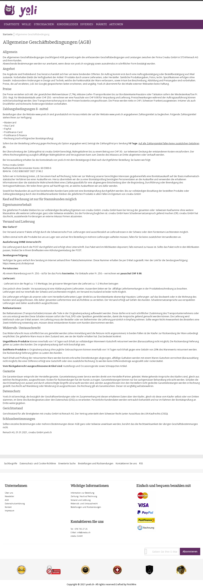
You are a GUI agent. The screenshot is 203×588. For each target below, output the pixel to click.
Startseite (8, 34)
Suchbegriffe (10, 463)
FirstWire (131, 584)
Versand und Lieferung (80, 500)
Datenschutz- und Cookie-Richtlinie (38, 463)
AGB (7, 500)
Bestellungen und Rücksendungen (95, 463)
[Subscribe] (190, 551)
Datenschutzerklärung (15, 503)
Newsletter (9, 496)
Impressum (9, 510)
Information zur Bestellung (82, 493)
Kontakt (8, 507)
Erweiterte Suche (67, 463)
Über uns (9, 493)
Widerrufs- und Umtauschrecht (84, 503)
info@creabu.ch (83, 532)
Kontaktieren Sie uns (126, 463)
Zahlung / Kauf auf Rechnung (84, 496)
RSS (141, 463)
